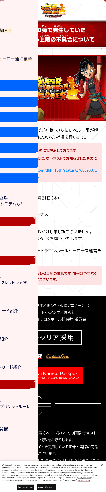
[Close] (102, 465)
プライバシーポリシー (28, 413)
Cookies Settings (78, 397)
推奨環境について (28, 397)
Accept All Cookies (46, 487)
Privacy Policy (84, 480)
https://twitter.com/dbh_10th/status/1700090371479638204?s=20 (54, 173)
